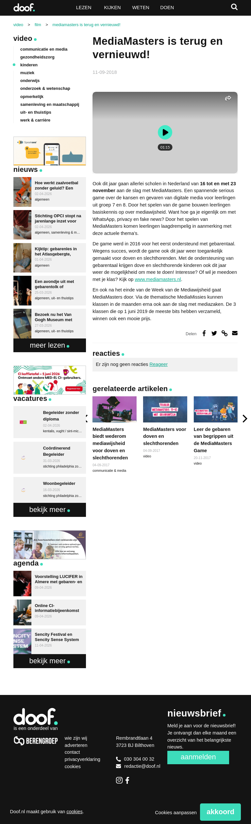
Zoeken (234, 7)
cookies (74, 811)
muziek (27, 72)
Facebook (129, 780)
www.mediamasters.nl (158, 279)
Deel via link (224, 333)
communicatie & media (109, 470)
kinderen (29, 64)
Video (22, 38)
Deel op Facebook (204, 333)
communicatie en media (43, 49)
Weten (140, 7)
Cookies (73, 766)
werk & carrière (35, 120)
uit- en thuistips (35, 112)
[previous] (85, 418)
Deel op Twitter (214, 333)
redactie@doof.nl (138, 766)
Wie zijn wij (76, 738)
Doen (167, 7)
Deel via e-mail (235, 333)
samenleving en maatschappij (49, 104)
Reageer (158, 364)
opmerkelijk (31, 96)
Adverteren (76, 745)
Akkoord (220, 812)
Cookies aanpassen (176, 812)
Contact (72, 752)
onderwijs (30, 80)
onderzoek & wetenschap (45, 88)
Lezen (84, 7)
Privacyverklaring (82, 759)
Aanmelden (198, 757)
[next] (244, 418)
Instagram (119, 780)
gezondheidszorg (37, 57)
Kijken (112, 7)
